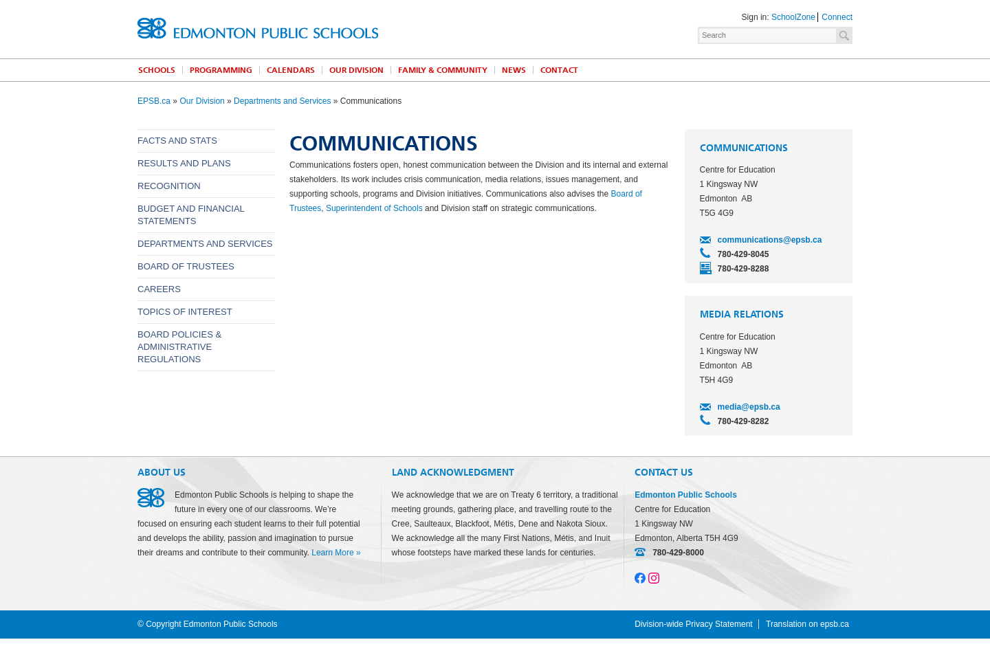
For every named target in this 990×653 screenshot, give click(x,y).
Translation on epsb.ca (807, 624)
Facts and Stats (177, 140)
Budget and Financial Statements (191, 214)
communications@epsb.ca (770, 240)
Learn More (332, 552)
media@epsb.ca (749, 407)
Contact (559, 70)
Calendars (291, 70)
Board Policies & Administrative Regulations (179, 346)
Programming (221, 70)
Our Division (356, 70)
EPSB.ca (154, 101)
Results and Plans (184, 163)
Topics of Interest (185, 312)
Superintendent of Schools (374, 208)
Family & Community (442, 70)
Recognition (169, 186)
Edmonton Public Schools (258, 28)
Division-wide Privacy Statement (693, 624)
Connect (837, 17)
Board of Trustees (186, 266)
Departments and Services (282, 101)
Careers (159, 289)
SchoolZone (793, 17)
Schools (156, 70)
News (514, 70)
